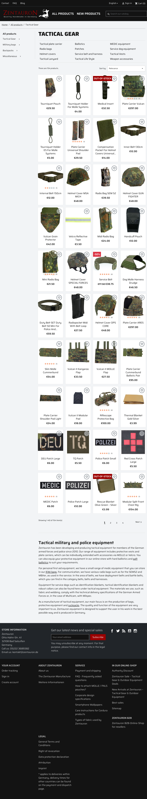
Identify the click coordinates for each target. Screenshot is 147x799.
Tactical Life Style (85, 59)
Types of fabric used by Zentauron (88, 721)
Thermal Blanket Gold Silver (133, 417)
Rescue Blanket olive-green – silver (106, 503)
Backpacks (8, 50)
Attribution (44, 762)
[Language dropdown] (113, 3)
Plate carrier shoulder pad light (50, 417)
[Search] (126, 14)
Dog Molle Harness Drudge (133, 281)
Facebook (112, 631)
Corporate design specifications (84, 697)
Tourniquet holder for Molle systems (78, 105)
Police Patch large (78, 502)
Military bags (9, 44)
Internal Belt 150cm (50, 193)
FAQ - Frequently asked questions (88, 678)
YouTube (130, 631)
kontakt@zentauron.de (25, 652)
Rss (124, 631)
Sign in (5, 676)
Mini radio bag (50, 279)
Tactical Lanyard (49, 59)
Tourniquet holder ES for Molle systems (50, 150)
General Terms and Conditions (48, 743)
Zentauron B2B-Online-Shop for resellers (128, 725)
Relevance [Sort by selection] (126, 68)
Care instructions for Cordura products (91, 712)
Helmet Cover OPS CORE (105, 324)
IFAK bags (51, 572)
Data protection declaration (53, 757)
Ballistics (80, 44)
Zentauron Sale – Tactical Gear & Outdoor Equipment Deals (127, 680)
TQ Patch (78, 458)
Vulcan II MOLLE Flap (106, 370)
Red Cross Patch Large (133, 460)
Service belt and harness (88, 54)
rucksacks (73, 605)
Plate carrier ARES (133, 323)
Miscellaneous (10, 56)
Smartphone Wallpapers (88, 705)
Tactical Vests (117, 54)
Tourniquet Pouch (51, 104)
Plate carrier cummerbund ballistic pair (133, 372)
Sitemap (116, 708)
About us (43, 671)
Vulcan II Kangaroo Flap (78, 370)
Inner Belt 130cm (133, 147)
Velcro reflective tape (78, 238)
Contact (5, 3)
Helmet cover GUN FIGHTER (133, 195)
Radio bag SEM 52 (105, 193)
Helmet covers (48, 54)
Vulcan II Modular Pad (78, 417)
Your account (11, 665)
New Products (88, 13)
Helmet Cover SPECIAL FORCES (78, 281)
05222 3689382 (19, 648)
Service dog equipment (123, 49)
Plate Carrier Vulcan (133, 104)
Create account (10, 682)
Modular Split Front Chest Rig (133, 503)
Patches (79, 49)
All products (63, 13)
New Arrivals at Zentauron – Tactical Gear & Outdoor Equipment (127, 693)
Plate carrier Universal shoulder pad (78, 150)
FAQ (15, 3)
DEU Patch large (50, 458)
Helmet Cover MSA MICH (78, 195)
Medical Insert (106, 104)
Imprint (42, 768)
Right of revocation (49, 751)
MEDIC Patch (50, 502)
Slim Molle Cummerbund (50, 370)
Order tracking (10, 671)
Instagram (135, 631)
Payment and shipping (88, 671)
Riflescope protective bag (106, 417)
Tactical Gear (9, 39)
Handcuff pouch (133, 236)
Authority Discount (122, 671)
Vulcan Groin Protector (50, 238)
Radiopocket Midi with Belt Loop (78, 324)
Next (139, 522)
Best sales (118, 703)
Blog (22, 3)
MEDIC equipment (120, 44)
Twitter (118, 631)
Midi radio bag (105, 236)
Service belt (105, 279)
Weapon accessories (121, 59)
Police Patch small (105, 458)
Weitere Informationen (51, 682)
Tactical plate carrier (51, 44)
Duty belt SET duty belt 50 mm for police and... (50, 326)
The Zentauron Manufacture (54, 676)
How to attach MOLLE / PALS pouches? (91, 687)
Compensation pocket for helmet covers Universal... (105, 150)
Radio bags (46, 49)
